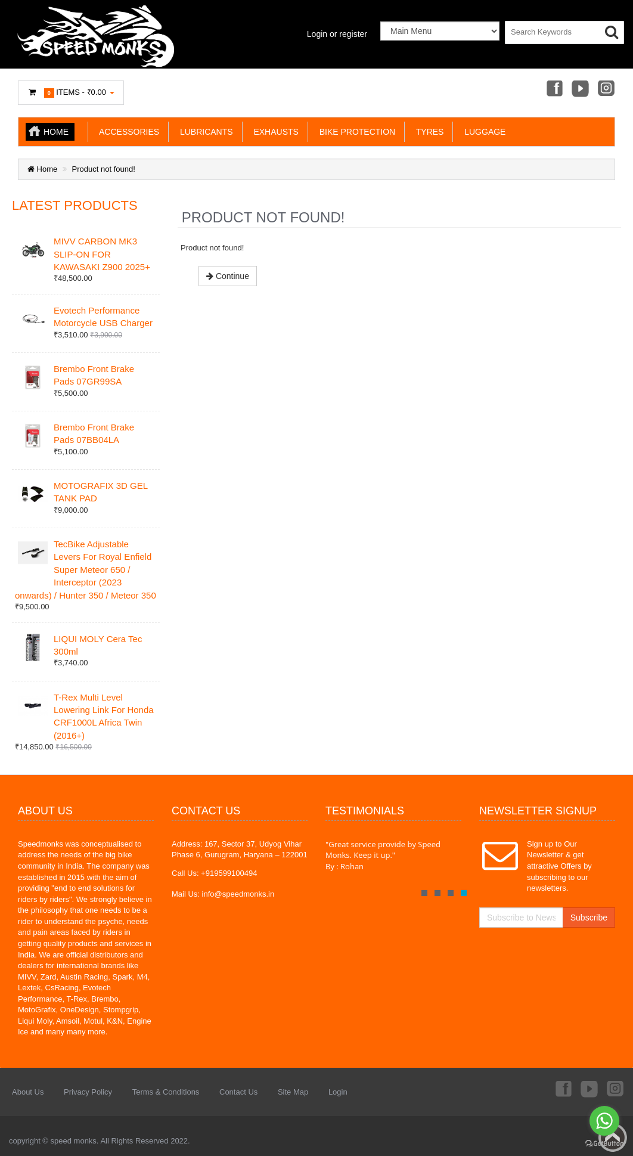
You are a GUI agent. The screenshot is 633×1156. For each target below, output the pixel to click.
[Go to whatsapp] (604, 1121)
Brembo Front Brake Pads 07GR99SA (94, 375)
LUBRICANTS (203, 132)
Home (56, 132)
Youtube (580, 89)
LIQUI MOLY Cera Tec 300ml (98, 645)
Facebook (554, 89)
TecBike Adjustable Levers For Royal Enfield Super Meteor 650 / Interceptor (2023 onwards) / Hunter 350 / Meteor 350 (85, 569)
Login (337, 1091)
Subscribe (588, 917)
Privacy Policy (88, 1091)
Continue (227, 276)
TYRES (427, 132)
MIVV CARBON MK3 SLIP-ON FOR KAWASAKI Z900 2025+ (102, 254)
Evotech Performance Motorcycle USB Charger (103, 316)
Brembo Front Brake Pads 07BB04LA (94, 433)
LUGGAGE (482, 132)
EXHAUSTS (274, 132)
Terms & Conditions (166, 1091)
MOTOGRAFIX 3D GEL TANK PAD (101, 492)
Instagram (607, 89)
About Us (28, 1091)
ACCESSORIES (127, 132)
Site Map (293, 1091)
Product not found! (103, 169)
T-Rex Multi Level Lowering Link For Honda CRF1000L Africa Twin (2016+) (104, 716)
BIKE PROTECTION (355, 132)
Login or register (337, 34)
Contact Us (238, 1091)
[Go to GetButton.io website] (604, 1144)
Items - (70, 93)
